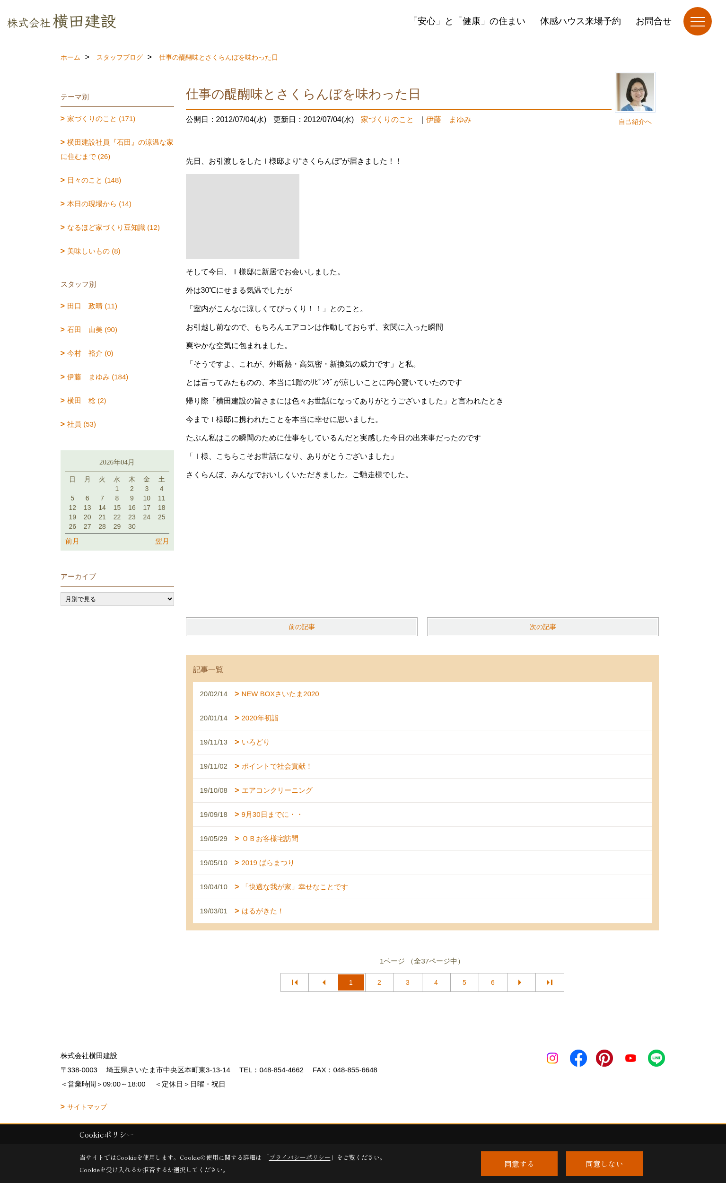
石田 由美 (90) (92, 329)
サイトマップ (87, 1107)
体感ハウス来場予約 (580, 21)
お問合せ (654, 21)
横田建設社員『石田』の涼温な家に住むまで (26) (117, 149)
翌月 (162, 541)
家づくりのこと (387, 119)
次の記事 (543, 627)
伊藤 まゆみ (449, 119)
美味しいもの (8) (94, 251)
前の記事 (302, 627)
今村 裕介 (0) (90, 353)
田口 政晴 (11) (92, 306)
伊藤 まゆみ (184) (97, 377)
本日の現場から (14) (99, 204)
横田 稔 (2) (86, 400)
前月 (72, 541)
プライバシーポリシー (300, 1157)
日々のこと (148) (94, 180)
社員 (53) (81, 424)
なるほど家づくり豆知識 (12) (113, 227)
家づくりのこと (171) (101, 118)
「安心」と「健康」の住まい (467, 21)
